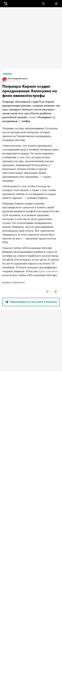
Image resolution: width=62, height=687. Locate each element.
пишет (32, 117)
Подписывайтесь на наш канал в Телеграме (31, 301)
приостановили (48, 271)
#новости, (7, 282)
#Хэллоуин (19, 282)
